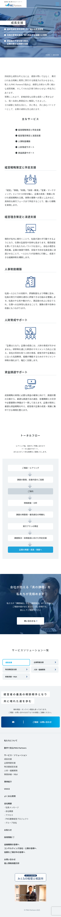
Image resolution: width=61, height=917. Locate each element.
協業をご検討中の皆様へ (14, 852)
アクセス (9, 815)
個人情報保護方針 (11, 863)
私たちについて (10, 740)
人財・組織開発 (39, 669)
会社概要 (8, 803)
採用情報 (8, 837)
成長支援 (8, 759)
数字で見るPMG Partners (15, 748)
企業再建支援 (39, 662)
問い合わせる (30, 621)
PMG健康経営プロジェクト (17, 818)
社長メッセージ (12, 807)
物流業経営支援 (11, 669)
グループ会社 (11, 822)
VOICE (7, 788)
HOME (48, 55)
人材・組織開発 (10, 770)
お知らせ (8, 830)
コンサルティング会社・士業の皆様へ (20, 848)
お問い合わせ (10, 859)
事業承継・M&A (11, 676)
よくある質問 (10, 796)
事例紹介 (8, 781)
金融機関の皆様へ (11, 844)
